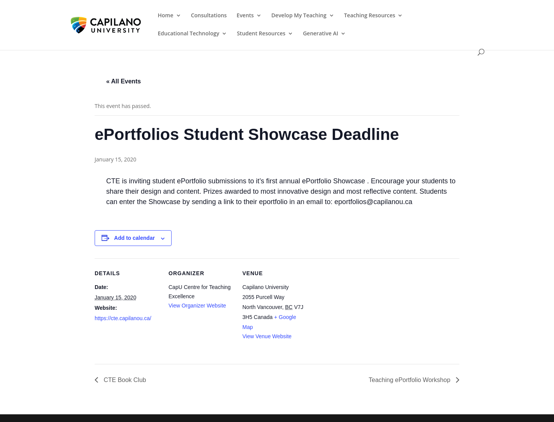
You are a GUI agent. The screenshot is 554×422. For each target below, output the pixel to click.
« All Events (123, 81)
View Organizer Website (197, 305)
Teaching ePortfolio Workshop (410, 380)
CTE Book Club (124, 380)
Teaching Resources (369, 16)
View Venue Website (267, 336)
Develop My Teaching (298, 16)
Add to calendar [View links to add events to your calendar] (134, 238)
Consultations (209, 16)
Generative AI (320, 34)
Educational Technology (188, 34)
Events (245, 16)
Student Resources (261, 34)
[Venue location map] (356, 311)
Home (166, 16)
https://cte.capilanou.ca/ (123, 318)
